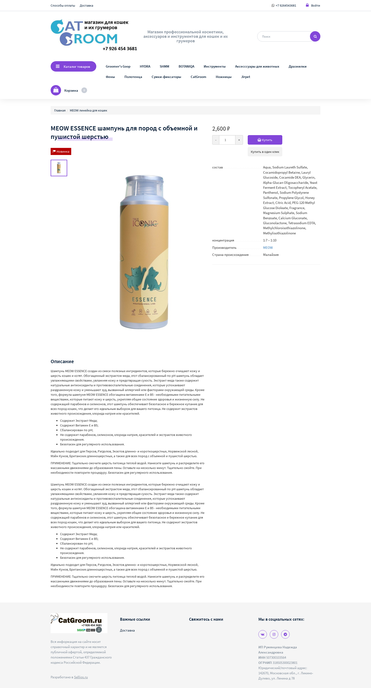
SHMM (164, 66)
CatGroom (198, 76)
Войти (313, 5)
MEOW (268, 247)
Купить (269, 139)
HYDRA (145, 66)
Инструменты (215, 66)
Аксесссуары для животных (257, 66)
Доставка (86, 5)
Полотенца (133, 76)
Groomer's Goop (118, 66)
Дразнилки (298, 66)
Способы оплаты (63, 5)
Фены (110, 76)
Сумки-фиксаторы (166, 76)
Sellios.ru (81, 677)
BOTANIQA (186, 66)
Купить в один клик (265, 152)
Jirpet (245, 76)
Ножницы (224, 76)
